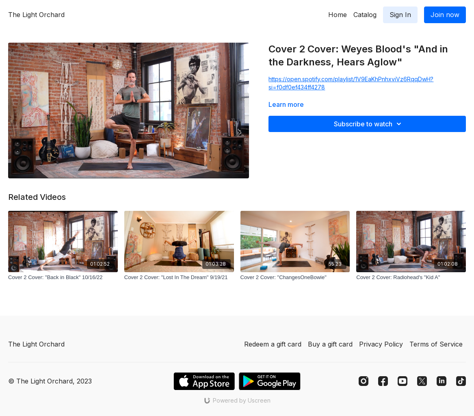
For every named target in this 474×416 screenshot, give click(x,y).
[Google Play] (269, 381)
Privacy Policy (381, 344)
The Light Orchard (36, 15)
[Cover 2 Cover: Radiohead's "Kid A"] (411, 277)
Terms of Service (436, 344)
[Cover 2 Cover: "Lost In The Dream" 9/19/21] (179, 277)
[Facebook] (383, 381)
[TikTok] (461, 381)
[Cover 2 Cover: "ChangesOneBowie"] (295, 277)
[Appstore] (204, 381)
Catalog (365, 15)
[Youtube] (402, 381)
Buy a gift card (330, 344)
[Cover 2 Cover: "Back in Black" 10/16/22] (63, 277)
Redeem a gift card (272, 344)
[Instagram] (363, 381)
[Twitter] (422, 381)
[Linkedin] (441, 381)
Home (337, 15)
